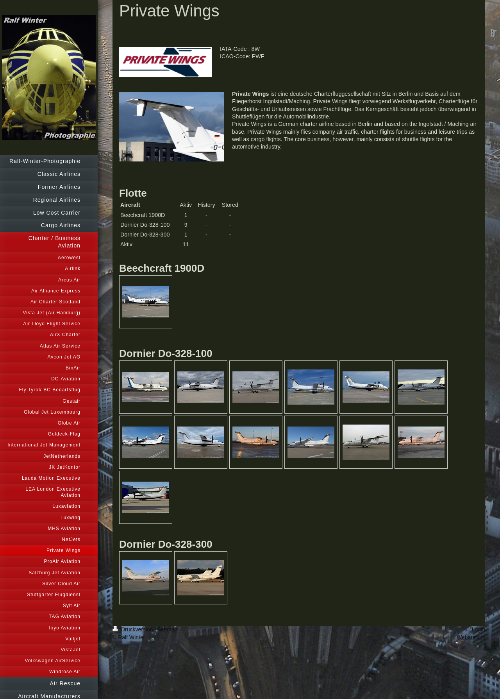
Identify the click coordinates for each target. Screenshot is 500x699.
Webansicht (471, 637)
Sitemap (167, 629)
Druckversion (133, 629)
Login (478, 629)
